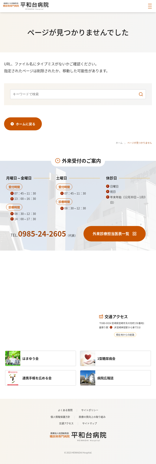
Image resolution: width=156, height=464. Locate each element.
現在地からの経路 (125, 334)
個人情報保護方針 (60, 417)
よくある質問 (65, 410)
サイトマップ (89, 423)
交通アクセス (66, 423)
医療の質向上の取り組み (92, 417)
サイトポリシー (89, 410)
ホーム (119, 143)
